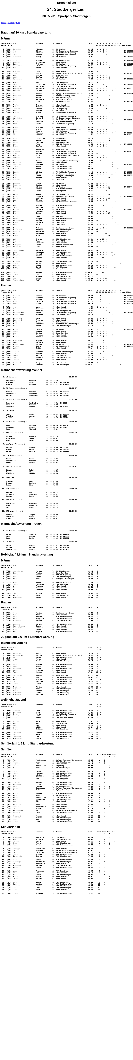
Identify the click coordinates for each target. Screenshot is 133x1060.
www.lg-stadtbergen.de (10, 23)
